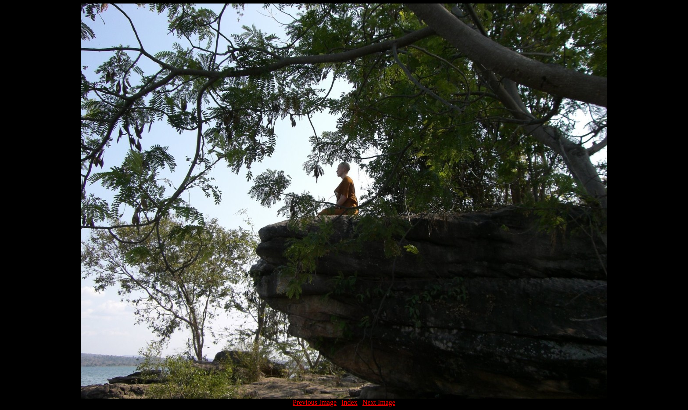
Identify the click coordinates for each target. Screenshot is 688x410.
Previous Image (315, 402)
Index (349, 402)
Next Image (378, 402)
